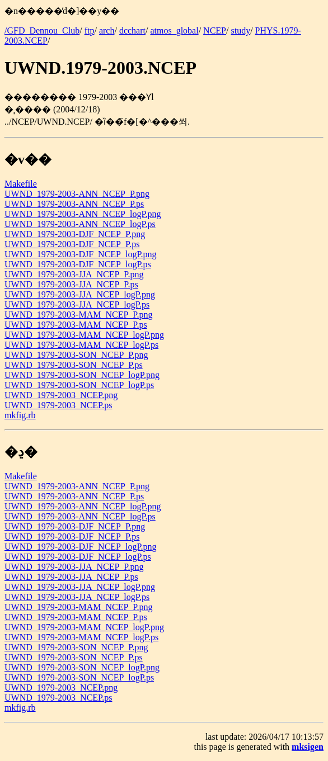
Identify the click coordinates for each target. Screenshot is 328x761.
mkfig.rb (20, 415)
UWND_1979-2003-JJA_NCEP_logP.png (79, 294)
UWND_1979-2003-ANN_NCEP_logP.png (82, 214)
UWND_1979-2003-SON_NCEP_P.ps (73, 365)
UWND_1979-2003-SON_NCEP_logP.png (82, 375)
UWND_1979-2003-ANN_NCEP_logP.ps (80, 224)
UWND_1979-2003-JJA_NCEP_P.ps (71, 284)
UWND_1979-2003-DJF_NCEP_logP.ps (77, 264)
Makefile (20, 183)
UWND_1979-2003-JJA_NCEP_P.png (73, 274)
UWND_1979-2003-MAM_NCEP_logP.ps (81, 344)
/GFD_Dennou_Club (41, 30)
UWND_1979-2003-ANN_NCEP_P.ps (74, 204)
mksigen (308, 746)
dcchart (132, 30)
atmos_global (174, 30)
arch (107, 30)
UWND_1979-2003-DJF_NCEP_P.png (74, 234)
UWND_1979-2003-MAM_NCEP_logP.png (84, 334)
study (240, 30)
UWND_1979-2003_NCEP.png (61, 395)
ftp (90, 30)
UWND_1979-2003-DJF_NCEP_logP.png (80, 254)
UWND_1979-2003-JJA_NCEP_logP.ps (76, 304)
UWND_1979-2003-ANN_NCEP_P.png (76, 193)
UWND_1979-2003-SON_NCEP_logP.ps (79, 385)
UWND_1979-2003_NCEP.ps (58, 405)
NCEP (214, 30)
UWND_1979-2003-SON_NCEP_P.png (76, 355)
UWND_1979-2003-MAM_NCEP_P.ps (75, 324)
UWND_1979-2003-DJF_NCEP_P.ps (71, 244)
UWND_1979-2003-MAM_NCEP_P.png (78, 314)
